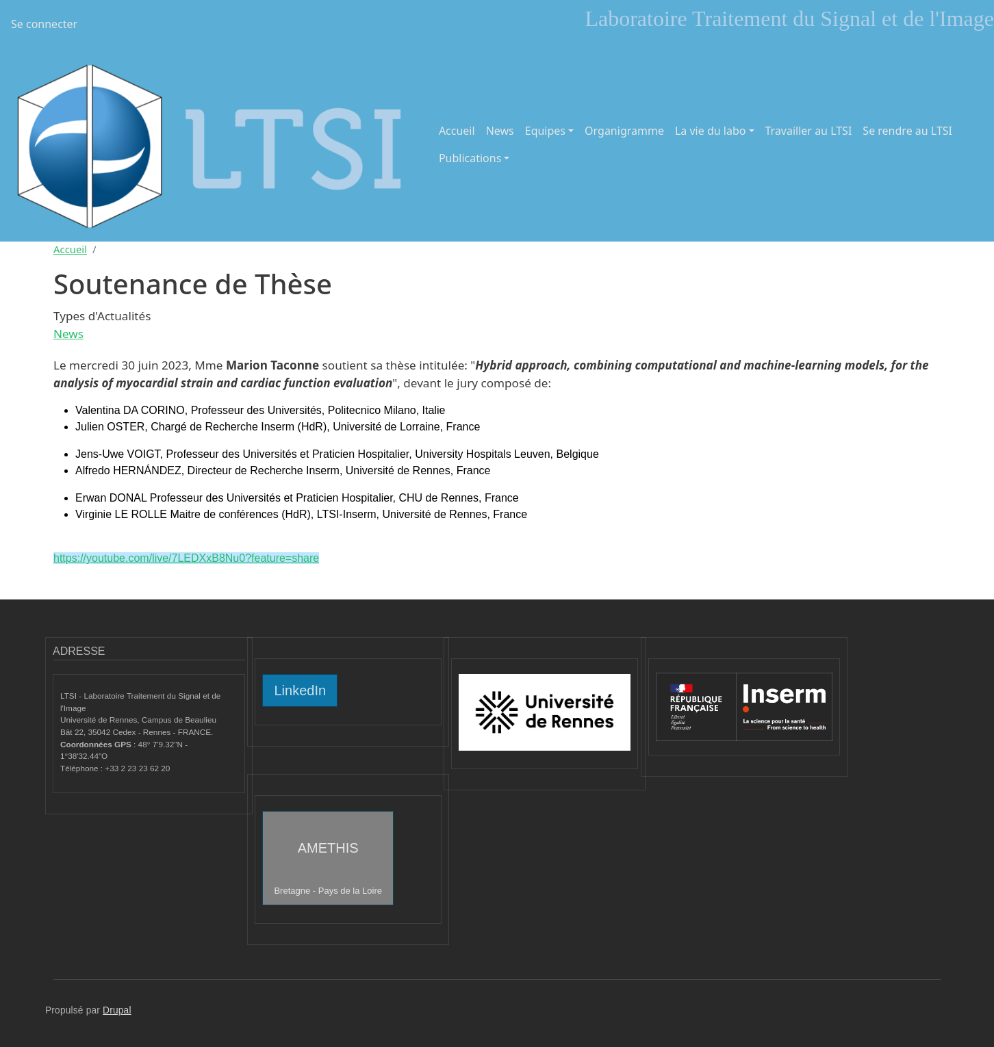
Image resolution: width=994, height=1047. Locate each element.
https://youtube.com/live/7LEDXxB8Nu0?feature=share (186, 558)
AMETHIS (328, 868)
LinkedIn (300, 690)
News (500, 130)
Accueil (457, 130)
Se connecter (44, 23)
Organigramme (624, 130)
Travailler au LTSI (808, 130)
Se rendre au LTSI (907, 130)
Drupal (117, 1010)
